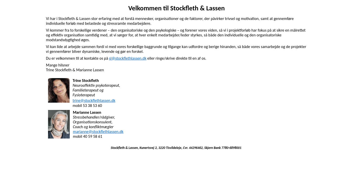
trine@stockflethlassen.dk (94, 100)
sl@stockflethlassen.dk (127, 58)
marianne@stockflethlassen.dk (98, 131)
